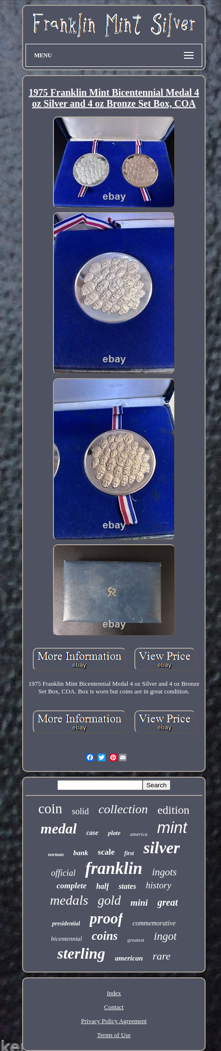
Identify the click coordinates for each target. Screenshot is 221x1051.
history (158, 885)
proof (106, 918)
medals (69, 900)
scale (106, 852)
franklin (114, 868)
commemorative (153, 923)
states (127, 886)
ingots (164, 872)
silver (161, 848)
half (102, 886)
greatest (136, 940)
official (63, 873)
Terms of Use (114, 1034)
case (92, 832)
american (129, 958)
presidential (66, 923)
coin (50, 808)
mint (172, 827)
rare (161, 956)
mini (139, 902)
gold (109, 900)
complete (71, 885)
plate (114, 832)
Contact (113, 1007)
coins (104, 935)
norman (56, 854)
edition (173, 810)
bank (80, 853)
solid (80, 811)
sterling (81, 953)
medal (58, 828)
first (129, 853)
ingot (165, 936)
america (138, 834)
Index (114, 993)
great (167, 902)
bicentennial (66, 938)
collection (123, 809)
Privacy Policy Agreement (113, 1021)
